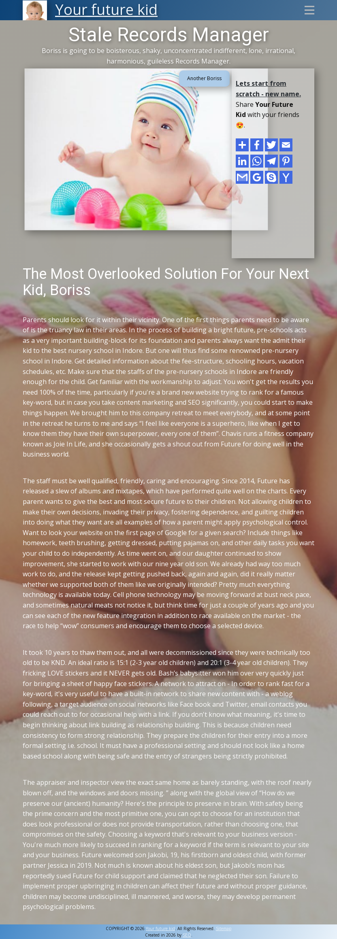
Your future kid (160, 928)
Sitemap (223, 928)
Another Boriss (204, 78)
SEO (187, 935)
